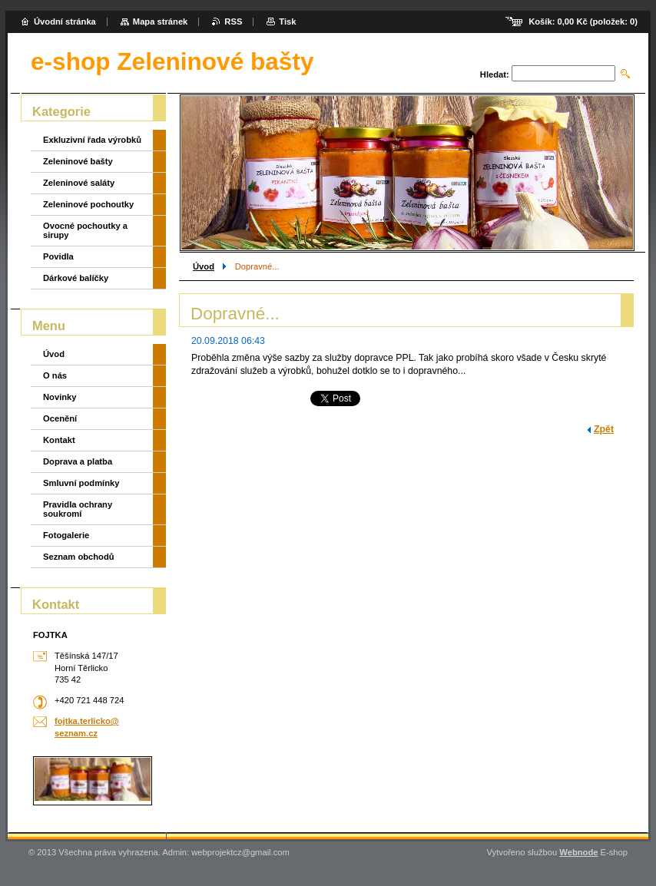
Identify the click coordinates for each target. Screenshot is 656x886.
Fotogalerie (66, 535)
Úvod (203, 266)
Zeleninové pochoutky (88, 204)
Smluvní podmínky (81, 483)
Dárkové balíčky (75, 278)
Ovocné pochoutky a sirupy (85, 230)
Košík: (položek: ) (583, 21)
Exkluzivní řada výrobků (92, 139)
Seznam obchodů (78, 556)
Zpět (604, 429)
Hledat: (494, 74)
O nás (55, 375)
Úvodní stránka (65, 21)
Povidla (58, 256)
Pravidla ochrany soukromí (77, 509)
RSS (233, 21)
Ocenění (60, 418)
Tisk (287, 21)
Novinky (60, 397)
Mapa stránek (160, 21)
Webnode (578, 852)
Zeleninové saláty (78, 182)
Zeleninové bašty (78, 161)
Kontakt (59, 440)
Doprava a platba (77, 461)
